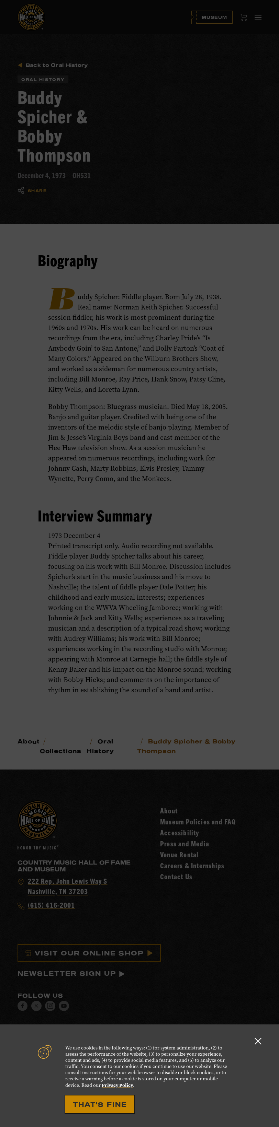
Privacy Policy (117, 1085)
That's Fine (100, 1104)
